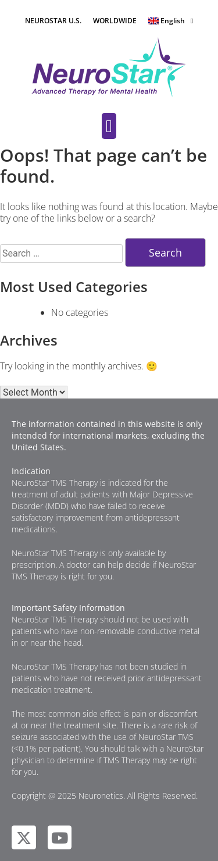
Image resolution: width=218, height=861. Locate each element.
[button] (109, 126)
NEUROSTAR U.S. (53, 21)
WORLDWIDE (115, 21)
